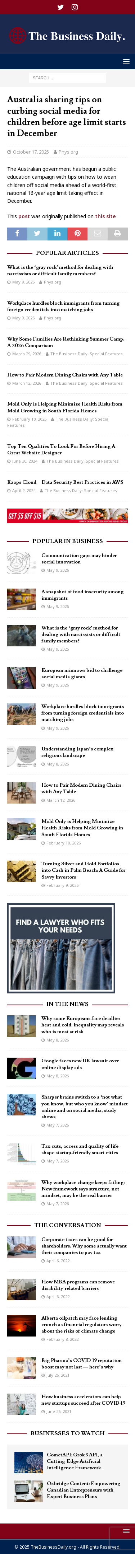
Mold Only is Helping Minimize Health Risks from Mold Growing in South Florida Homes (64, 407)
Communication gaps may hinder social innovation (79, 558)
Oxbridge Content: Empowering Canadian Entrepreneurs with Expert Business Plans (83, 1490)
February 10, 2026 (29, 419)
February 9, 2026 (62, 885)
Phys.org (68, 152)
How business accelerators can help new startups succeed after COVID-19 (83, 1400)
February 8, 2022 (62, 1339)
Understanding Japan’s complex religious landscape (77, 752)
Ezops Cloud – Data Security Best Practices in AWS (65, 482)
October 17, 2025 (31, 152)
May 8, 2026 (57, 764)
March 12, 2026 (26, 383)
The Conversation (67, 1225)
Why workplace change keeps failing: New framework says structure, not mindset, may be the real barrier (83, 1189)
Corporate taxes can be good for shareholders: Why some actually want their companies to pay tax (84, 1246)
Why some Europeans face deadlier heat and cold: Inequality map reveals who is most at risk (82, 1025)
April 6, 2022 (57, 1260)
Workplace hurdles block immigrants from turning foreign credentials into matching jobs (63, 306)
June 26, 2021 (58, 1411)
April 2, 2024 (23, 490)
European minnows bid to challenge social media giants (81, 673)
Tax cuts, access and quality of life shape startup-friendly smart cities (79, 1149)
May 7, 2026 (57, 1125)
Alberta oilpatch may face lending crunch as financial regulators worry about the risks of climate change (81, 1324)
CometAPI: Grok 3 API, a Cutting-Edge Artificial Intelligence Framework (75, 1461)
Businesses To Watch (68, 1433)
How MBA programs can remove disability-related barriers (78, 1285)
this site (105, 216)
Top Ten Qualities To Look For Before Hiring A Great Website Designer (61, 449)
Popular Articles (67, 253)
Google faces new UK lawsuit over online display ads (80, 1064)
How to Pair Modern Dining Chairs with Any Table (65, 375)
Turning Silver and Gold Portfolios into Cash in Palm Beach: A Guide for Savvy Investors (83, 870)
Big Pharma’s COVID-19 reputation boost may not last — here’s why (81, 1363)
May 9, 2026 (23, 282)
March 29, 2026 (26, 353)
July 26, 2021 (57, 1375)
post (24, 216)
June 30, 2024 (24, 461)
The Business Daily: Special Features (86, 353)
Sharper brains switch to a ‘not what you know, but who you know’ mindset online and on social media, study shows (84, 1107)
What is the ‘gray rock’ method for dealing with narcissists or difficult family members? (60, 270)
